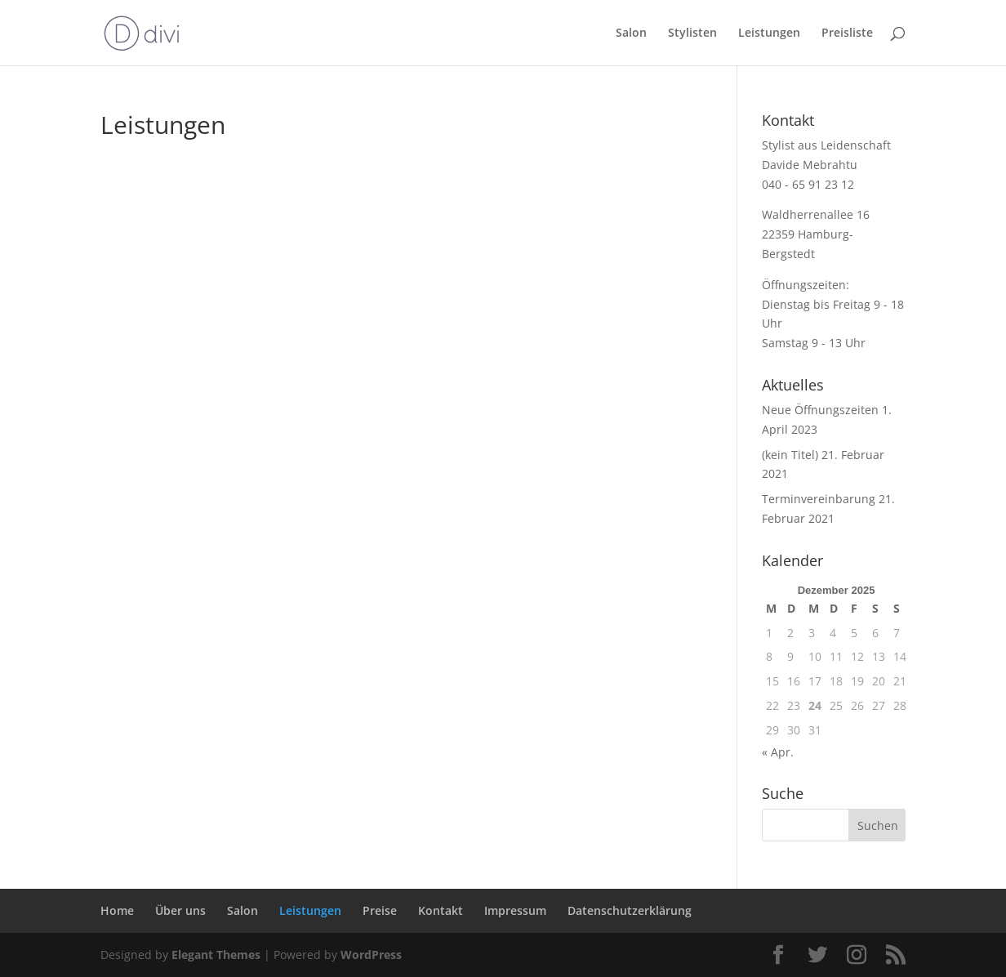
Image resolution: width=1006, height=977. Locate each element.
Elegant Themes (215, 954)
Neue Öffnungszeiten (820, 409)
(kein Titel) (790, 454)
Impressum (515, 910)
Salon (631, 33)
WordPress (371, 954)
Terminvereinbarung (818, 498)
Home (117, 910)
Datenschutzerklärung (630, 910)
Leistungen (769, 33)
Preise (380, 910)
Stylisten (692, 33)
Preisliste (847, 33)
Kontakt (440, 910)
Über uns (180, 910)
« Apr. (778, 752)
